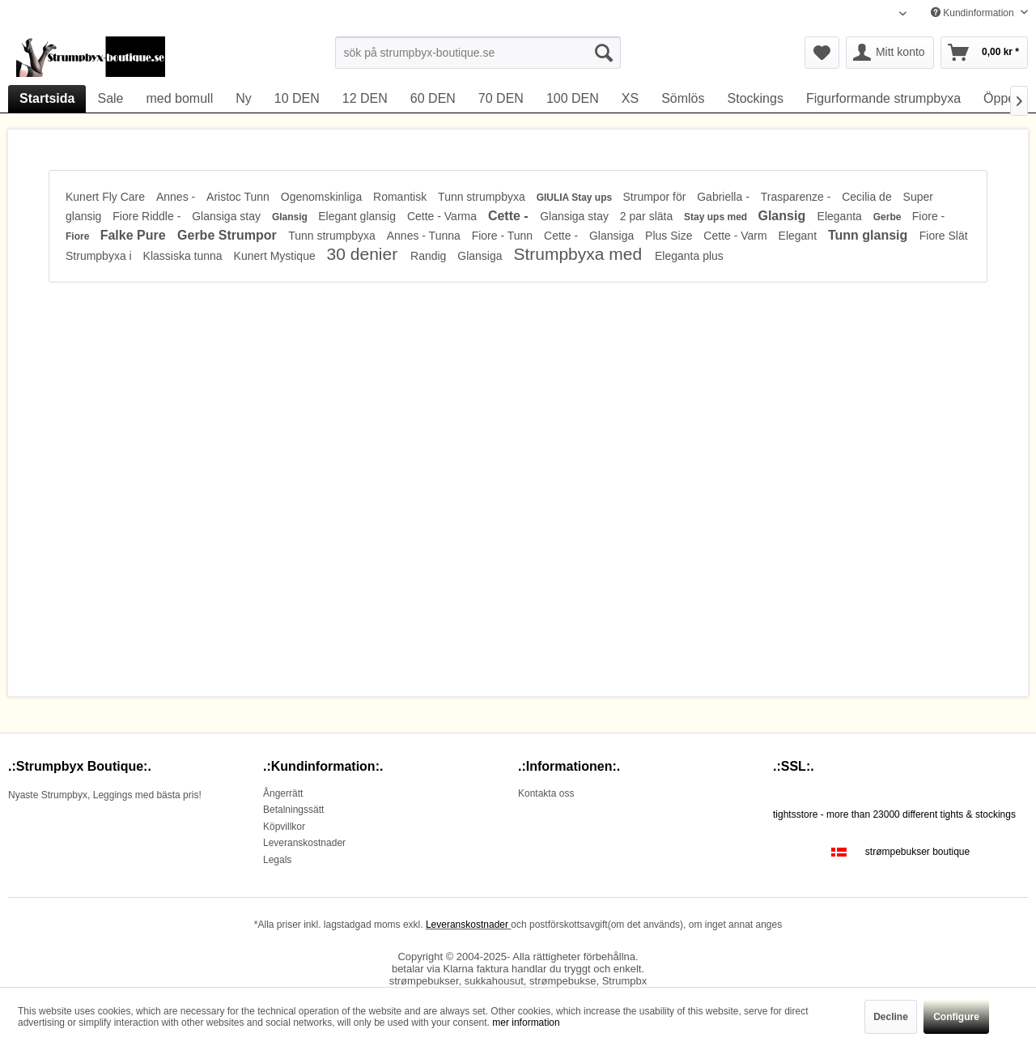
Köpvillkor (284, 826)
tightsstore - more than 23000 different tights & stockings (894, 814)
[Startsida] (47, 99)
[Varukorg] (984, 52)
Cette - (510, 216)
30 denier (364, 253)
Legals (277, 859)
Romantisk (401, 196)
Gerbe (888, 217)
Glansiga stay (228, 216)
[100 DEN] (572, 99)
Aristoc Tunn (239, 196)
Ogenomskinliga (323, 196)
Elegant (799, 235)
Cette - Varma (443, 216)
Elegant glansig (358, 216)
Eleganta (841, 216)
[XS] (630, 99)
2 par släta (648, 216)
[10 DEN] (297, 99)
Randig (429, 255)
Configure (956, 1017)
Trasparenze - (797, 196)
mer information (525, 1022)
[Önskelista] (822, 52)
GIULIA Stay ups (576, 197)
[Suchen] (604, 52)
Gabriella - (724, 196)
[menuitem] (478, 52)
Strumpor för (656, 196)
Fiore (79, 236)
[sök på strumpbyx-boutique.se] (478, 52)
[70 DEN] (501, 99)
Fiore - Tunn (504, 235)
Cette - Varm (736, 235)
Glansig (291, 217)
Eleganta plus (689, 255)
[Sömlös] (682, 99)
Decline (890, 1017)
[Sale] (110, 99)
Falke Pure (134, 235)
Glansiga (613, 235)
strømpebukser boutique (917, 851)
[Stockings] (755, 99)
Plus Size (670, 235)
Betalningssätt (293, 809)
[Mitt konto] (890, 52)
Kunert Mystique (276, 255)
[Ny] (243, 99)
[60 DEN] (433, 99)
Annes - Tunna (425, 235)
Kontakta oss (546, 793)
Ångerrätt (283, 793)
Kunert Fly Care (107, 196)
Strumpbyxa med (580, 253)
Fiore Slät (943, 235)
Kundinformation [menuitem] (974, 13)
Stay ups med (716, 217)
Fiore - (928, 216)
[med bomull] (180, 99)
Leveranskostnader (304, 842)
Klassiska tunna (184, 255)
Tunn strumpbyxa (483, 196)
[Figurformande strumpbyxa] (883, 99)
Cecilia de (868, 196)
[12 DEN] (365, 99)
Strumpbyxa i (100, 255)
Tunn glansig (869, 235)
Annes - (177, 196)
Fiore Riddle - (148, 216)
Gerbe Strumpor (228, 235)
